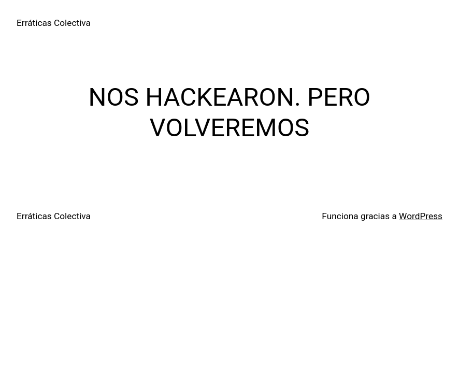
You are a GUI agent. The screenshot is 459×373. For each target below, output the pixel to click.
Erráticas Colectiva (54, 23)
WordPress (420, 216)
